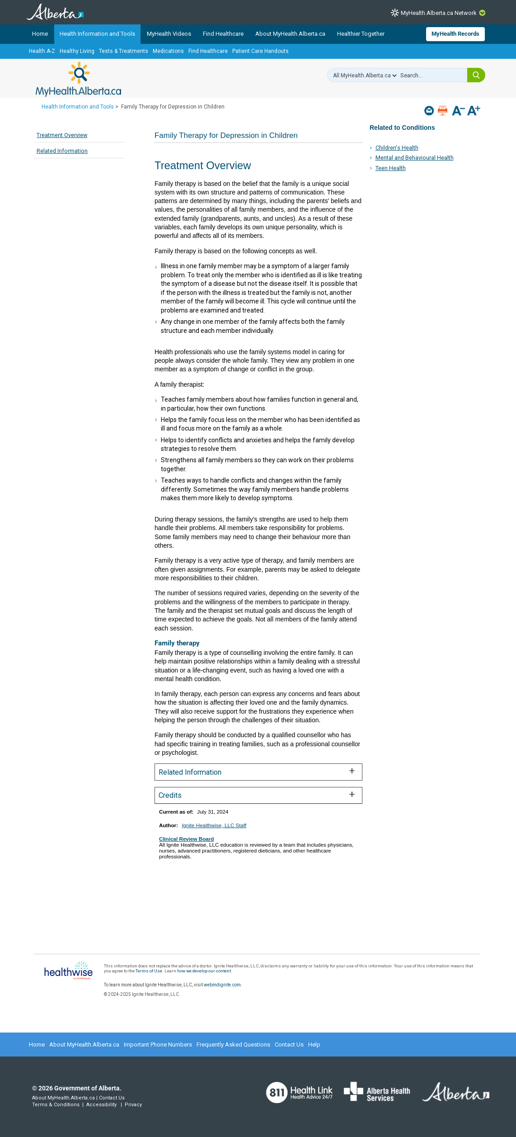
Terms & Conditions (56, 1105)
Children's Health (396, 147)
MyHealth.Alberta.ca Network (439, 12)
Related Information (62, 150)
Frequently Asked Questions (233, 1044)
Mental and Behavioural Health (414, 157)
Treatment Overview (62, 135)
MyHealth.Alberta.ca (78, 79)
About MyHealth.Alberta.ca (290, 33)
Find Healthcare (223, 33)
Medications (168, 51)
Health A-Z (42, 51)
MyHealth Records (455, 33)
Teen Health (390, 168)
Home (40, 33)
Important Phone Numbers (158, 1044)
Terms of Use (149, 970)
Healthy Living (77, 51)
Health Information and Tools (97, 33)
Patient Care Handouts (260, 51)
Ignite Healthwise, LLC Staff (214, 825)
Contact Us (289, 1044)
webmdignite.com (222, 984)
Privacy (133, 1105)
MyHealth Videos (169, 33)
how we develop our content (204, 970)
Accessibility (101, 1105)
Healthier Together (361, 33)
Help (314, 1044)
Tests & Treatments (123, 51)
